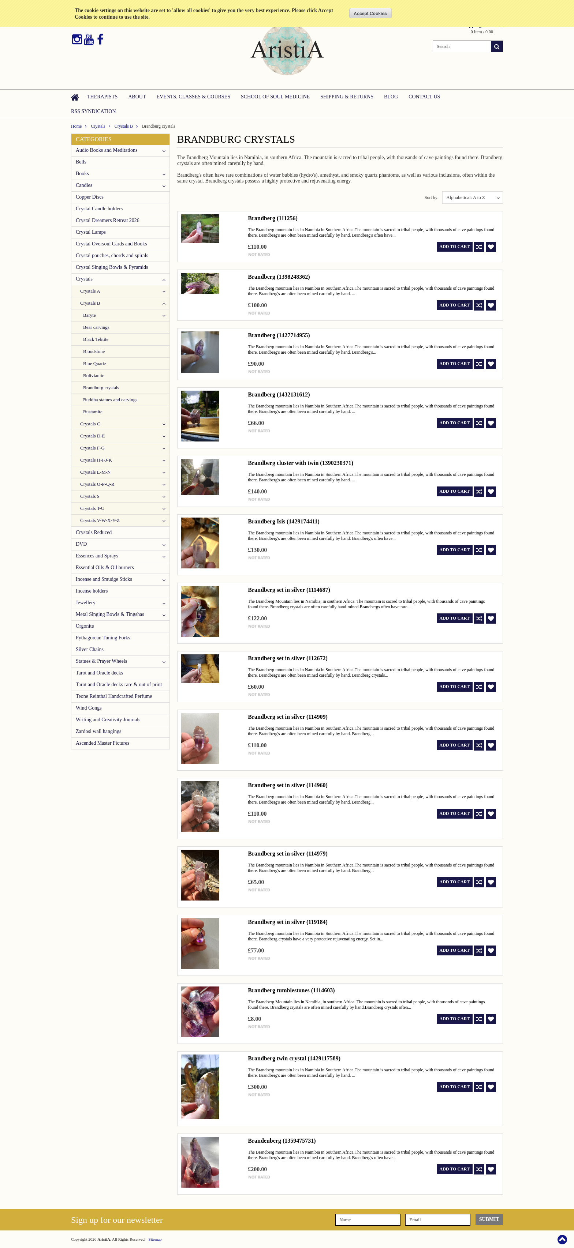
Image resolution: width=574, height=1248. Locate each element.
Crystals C (90, 423)
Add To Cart (455, 246)
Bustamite (92, 411)
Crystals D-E (92, 436)
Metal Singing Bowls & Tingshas (110, 614)
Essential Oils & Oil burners (105, 567)
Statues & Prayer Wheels (101, 661)
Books (82, 173)
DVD (81, 544)
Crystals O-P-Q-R (97, 484)
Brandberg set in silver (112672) (287, 658)
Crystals (98, 126)
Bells (81, 162)
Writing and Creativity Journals (108, 719)
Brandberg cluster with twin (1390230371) (300, 463)
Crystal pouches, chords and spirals (112, 255)
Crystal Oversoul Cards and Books (111, 244)
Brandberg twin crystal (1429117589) (294, 1058)
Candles (84, 185)
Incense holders (92, 591)
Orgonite (85, 626)
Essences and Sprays (97, 556)
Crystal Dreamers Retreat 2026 (107, 220)
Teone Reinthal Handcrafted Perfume (114, 696)
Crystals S (90, 496)
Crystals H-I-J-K (96, 460)
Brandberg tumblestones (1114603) (291, 990)
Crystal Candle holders (99, 208)
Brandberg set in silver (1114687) (289, 590)
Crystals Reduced (94, 532)
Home (76, 126)
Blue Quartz (94, 363)
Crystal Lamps (91, 232)
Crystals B (124, 126)
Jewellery (86, 602)
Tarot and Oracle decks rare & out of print (119, 684)
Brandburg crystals (101, 387)
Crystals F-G (92, 448)
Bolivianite (93, 375)
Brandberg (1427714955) (279, 335)
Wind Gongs (89, 708)
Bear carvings (96, 327)
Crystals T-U (92, 508)
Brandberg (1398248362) (279, 277)
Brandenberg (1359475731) (282, 1141)
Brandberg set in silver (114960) (287, 785)
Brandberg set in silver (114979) (287, 853)
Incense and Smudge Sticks (104, 579)
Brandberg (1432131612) (279, 394)
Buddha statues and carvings (110, 399)
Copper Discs (90, 197)
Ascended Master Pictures (102, 743)
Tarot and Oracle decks (99, 673)
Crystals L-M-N (95, 472)
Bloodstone (94, 351)
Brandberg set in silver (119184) (287, 922)
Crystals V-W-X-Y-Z (100, 520)
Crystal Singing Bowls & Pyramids (112, 267)
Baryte (89, 315)
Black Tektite (95, 339)
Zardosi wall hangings (98, 731)
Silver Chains (90, 649)
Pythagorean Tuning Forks (103, 637)
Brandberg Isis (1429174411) (284, 521)
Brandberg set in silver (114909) (287, 717)
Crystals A (90, 291)
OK (370, 13)
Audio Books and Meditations (106, 150)
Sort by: (432, 197)
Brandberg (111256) (273, 218)
